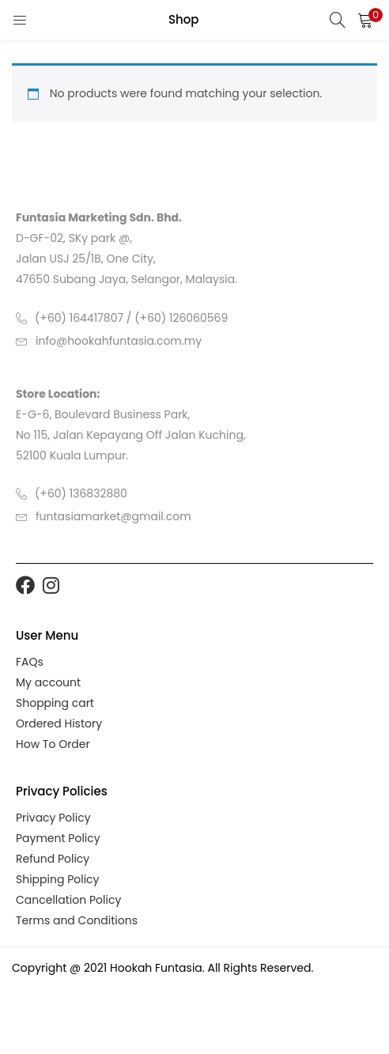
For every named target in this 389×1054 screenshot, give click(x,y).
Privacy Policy (53, 817)
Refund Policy (52, 859)
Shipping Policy (58, 879)
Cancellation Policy (68, 900)
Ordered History (59, 723)
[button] (365, 20)
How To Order (53, 744)
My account (48, 682)
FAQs (29, 662)
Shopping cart (55, 703)
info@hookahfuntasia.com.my (119, 341)
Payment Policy (58, 838)
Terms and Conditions (77, 920)
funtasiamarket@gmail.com (113, 516)
